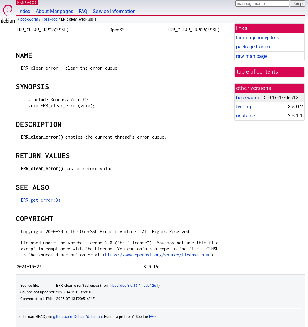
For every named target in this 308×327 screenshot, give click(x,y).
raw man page (251, 56)
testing (243, 107)
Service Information (114, 11)
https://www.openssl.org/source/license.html (158, 254)
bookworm (29, 19)
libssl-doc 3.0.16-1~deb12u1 (134, 285)
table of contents (257, 72)
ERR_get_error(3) (40, 200)
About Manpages (54, 11)
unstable (245, 116)
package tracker (253, 47)
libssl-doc (50, 19)
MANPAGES (27, 2)
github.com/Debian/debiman (77, 317)
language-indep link (257, 38)
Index (24, 11)
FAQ (83, 11)
